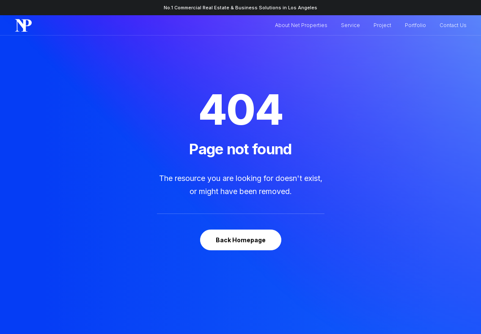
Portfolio (415, 25)
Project (382, 25)
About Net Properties (301, 25)
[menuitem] (304, 25)
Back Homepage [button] (241, 225)
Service (350, 25)
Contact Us (453, 25)
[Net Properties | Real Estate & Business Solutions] (23, 25)
